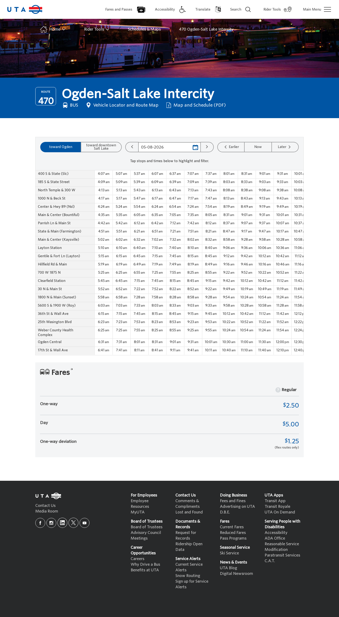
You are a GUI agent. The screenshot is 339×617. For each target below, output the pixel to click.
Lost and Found (189, 512)
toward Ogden (60, 147)
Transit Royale (277, 506)
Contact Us (45, 505)
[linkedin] (62, 523)
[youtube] (84, 523)
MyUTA (138, 512)
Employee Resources (140, 504)
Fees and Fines (233, 501)
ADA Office (275, 538)
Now (258, 147)
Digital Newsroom (236, 573)
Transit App (275, 501)
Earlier (231, 146)
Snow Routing (187, 575)
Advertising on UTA (237, 506)
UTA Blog (228, 568)
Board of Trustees (146, 527)
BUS (70, 105)
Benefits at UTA (145, 570)
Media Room (46, 511)
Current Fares (232, 527)
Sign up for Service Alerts (191, 584)
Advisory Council (146, 532)
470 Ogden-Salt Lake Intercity (206, 29)
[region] (169, 262)
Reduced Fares (233, 532)
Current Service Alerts (189, 567)
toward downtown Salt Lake (101, 146)
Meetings (139, 538)
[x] (73, 523)
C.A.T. (270, 561)
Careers (137, 559)
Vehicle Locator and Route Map (121, 105)
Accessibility (276, 532)
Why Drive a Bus (145, 564)
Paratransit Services (282, 555)
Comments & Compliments (187, 504)
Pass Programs (233, 538)
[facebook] (40, 523)
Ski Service (229, 553)
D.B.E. (225, 512)
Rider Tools (97, 29)
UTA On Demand (280, 512)
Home (52, 29)
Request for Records (185, 535)
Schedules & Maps (144, 29)
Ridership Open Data (188, 547)
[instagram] (51, 523)
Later (285, 146)
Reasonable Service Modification (282, 547)
